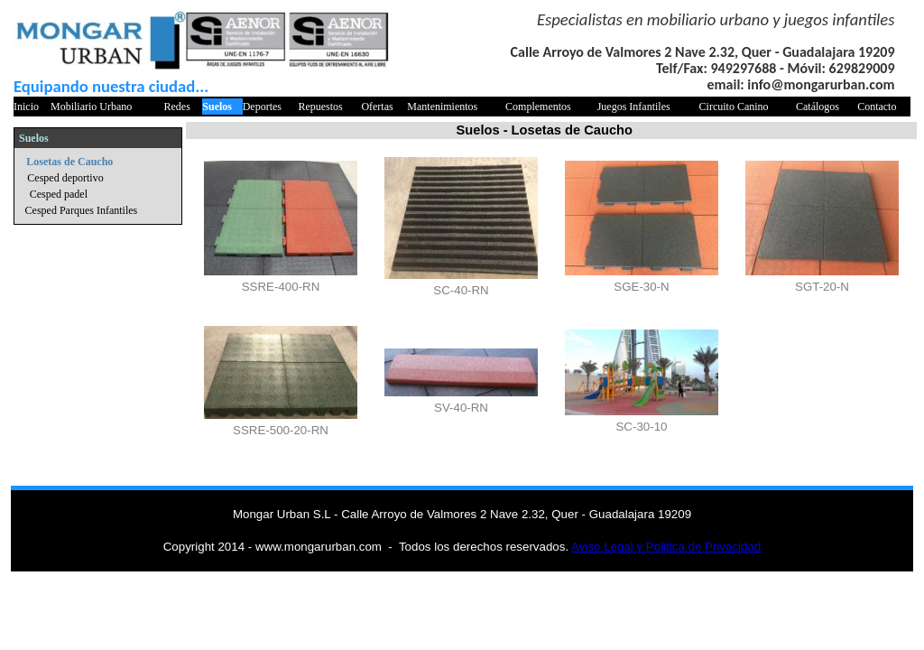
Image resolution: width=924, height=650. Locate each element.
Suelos (217, 106)
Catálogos (817, 106)
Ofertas (377, 106)
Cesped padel (59, 194)
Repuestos (320, 106)
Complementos (538, 106)
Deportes (262, 106)
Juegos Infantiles (633, 106)
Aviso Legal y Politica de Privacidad (666, 546)
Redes (177, 106)
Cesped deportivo (65, 178)
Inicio (26, 106)
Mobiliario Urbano (91, 106)
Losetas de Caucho (69, 161)
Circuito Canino (734, 106)
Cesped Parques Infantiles (81, 210)
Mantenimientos (442, 106)
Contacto (876, 106)
